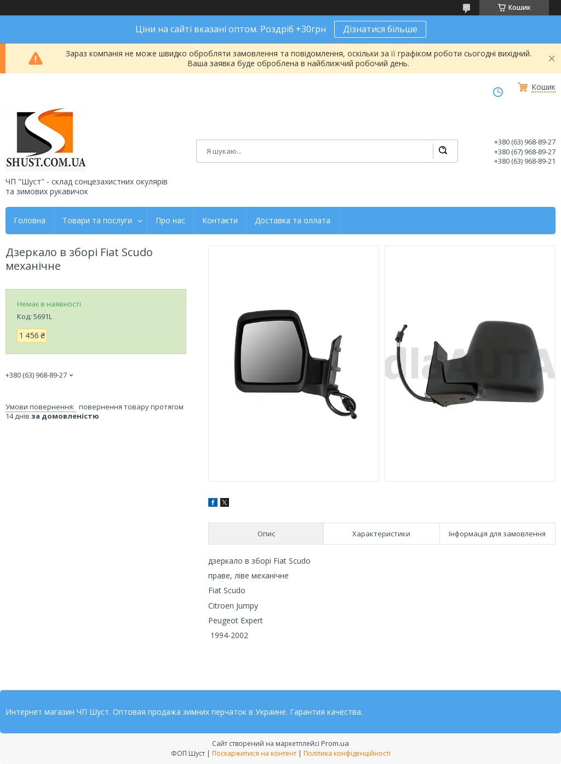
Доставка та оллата (292, 220)
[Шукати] (443, 151)
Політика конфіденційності (347, 753)
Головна (29, 220)
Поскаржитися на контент (254, 753)
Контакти (220, 220)
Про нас (170, 220)
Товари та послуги (97, 220)
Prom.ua (335, 743)
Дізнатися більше (380, 29)
